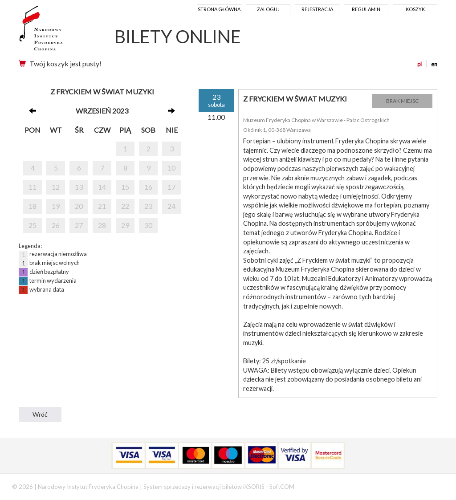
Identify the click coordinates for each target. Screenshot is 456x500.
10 (171, 167)
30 (148, 225)
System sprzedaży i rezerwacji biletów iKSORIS (204, 486)
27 (79, 225)
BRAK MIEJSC (402, 101)
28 (102, 225)
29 (125, 225)
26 (56, 225)
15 (125, 187)
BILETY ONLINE (177, 36)
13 (79, 187)
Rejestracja (317, 9)
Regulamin (366, 9)
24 (171, 206)
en (434, 64)
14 (102, 187)
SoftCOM (281, 486)
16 (148, 187)
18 (32, 206)
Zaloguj (268, 9)
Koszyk (415, 9)
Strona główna (219, 9)
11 (32, 187)
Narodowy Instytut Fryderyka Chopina (58, 31)
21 (102, 206)
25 (32, 225)
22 (125, 206)
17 (171, 187)
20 (79, 206)
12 (56, 187)
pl (419, 64)
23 (148, 206)
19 (56, 206)
